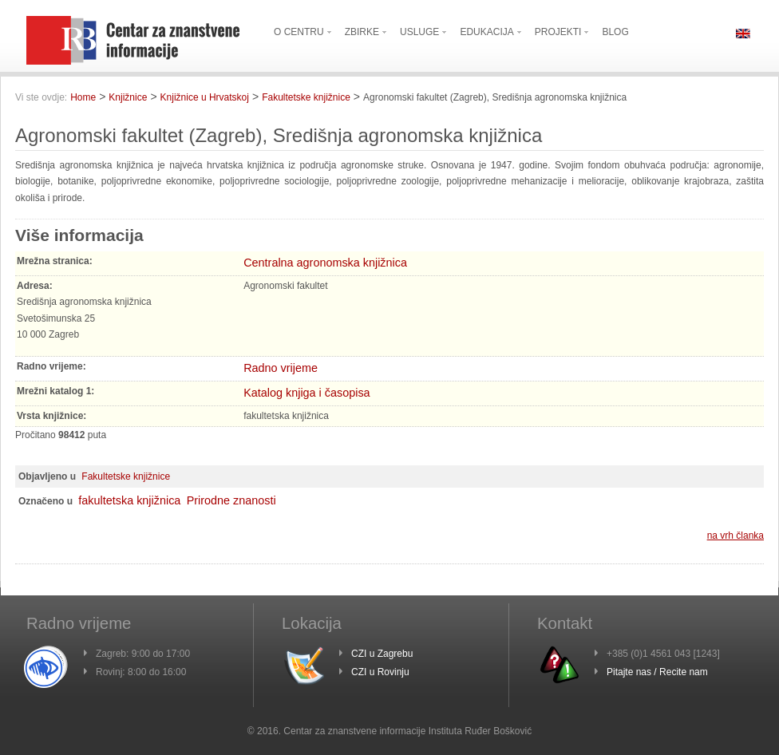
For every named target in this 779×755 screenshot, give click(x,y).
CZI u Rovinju (380, 672)
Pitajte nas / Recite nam (657, 672)
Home (83, 97)
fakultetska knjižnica (129, 500)
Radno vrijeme (280, 368)
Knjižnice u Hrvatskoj (204, 97)
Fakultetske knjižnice (306, 97)
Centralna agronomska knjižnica (325, 262)
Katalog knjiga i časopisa (306, 392)
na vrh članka (735, 535)
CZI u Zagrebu (382, 653)
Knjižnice (128, 97)
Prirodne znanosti (231, 500)
